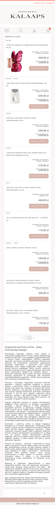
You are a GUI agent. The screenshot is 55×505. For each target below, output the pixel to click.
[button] (7, 31)
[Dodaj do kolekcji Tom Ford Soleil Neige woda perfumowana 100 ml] (39, 106)
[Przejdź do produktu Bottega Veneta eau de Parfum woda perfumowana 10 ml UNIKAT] (14, 316)
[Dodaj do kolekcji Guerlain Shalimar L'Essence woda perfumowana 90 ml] (39, 141)
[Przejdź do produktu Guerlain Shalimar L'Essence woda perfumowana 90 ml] (14, 124)
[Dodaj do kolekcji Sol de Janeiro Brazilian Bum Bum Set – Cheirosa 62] (39, 236)
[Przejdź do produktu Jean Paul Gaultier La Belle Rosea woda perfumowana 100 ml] (14, 193)
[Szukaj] (20, 30)
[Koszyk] (48, 30)
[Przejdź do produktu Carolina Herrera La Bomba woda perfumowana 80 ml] (14, 61)
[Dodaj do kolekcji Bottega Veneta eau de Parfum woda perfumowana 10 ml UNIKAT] (39, 329)
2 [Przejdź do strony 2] (29, 337)
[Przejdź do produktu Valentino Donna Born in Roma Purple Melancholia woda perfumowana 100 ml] (14, 286)
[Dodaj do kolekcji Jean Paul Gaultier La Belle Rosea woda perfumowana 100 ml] (39, 206)
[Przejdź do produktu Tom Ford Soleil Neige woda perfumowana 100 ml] (14, 96)
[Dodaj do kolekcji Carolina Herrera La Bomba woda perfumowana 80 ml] (39, 68)
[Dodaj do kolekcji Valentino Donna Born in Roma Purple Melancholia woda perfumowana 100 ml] (39, 299)
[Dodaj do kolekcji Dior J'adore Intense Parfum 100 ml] (39, 269)
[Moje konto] (34, 31)
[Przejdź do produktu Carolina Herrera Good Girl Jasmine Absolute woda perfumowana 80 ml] (14, 159)
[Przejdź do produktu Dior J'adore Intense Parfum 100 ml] (14, 252)
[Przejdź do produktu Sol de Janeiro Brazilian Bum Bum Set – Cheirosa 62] (14, 224)
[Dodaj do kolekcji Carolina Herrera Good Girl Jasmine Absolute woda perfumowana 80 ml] (39, 176)
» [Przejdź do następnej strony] (33, 337)
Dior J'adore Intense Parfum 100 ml (21, 248)
